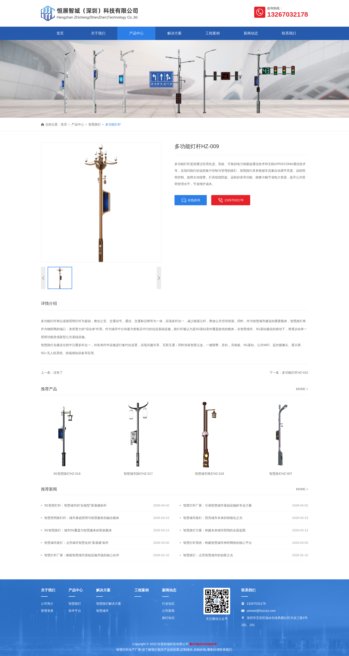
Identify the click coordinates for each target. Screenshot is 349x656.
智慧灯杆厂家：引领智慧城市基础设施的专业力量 (217, 505)
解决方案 (174, 33)
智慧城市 (102, 610)
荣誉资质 (47, 610)
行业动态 (168, 603)
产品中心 (136, 33)
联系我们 (289, 33)
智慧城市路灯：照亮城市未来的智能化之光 (212, 518)
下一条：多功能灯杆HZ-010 (289, 372)
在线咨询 (190, 200)
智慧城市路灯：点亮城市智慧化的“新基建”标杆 (76, 542)
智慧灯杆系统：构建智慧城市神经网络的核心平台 (217, 542)
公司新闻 (168, 610)
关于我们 (98, 33)
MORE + (302, 389)
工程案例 (212, 33)
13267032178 (230, 200)
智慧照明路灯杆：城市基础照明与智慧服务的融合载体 (81, 518)
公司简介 (47, 603)
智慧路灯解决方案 (108, 603)
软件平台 (75, 610)
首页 (60, 33)
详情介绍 (49, 303)
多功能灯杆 (113, 124)
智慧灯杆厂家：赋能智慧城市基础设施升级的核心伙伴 (81, 555)
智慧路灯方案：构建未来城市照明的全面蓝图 (214, 530)
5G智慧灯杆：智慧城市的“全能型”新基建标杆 (75, 505)
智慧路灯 (94, 124)
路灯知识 (168, 618)
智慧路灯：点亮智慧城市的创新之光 (208, 555)
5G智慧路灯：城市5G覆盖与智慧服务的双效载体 (78, 530)
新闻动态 (251, 33)
